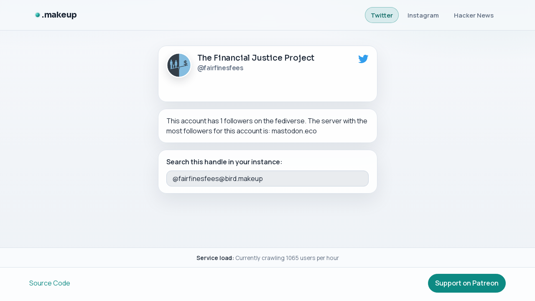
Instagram (423, 15)
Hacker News (474, 15)
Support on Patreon (467, 283)
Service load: (215, 258)
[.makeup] (56, 15)
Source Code (49, 283)
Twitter (382, 15)
